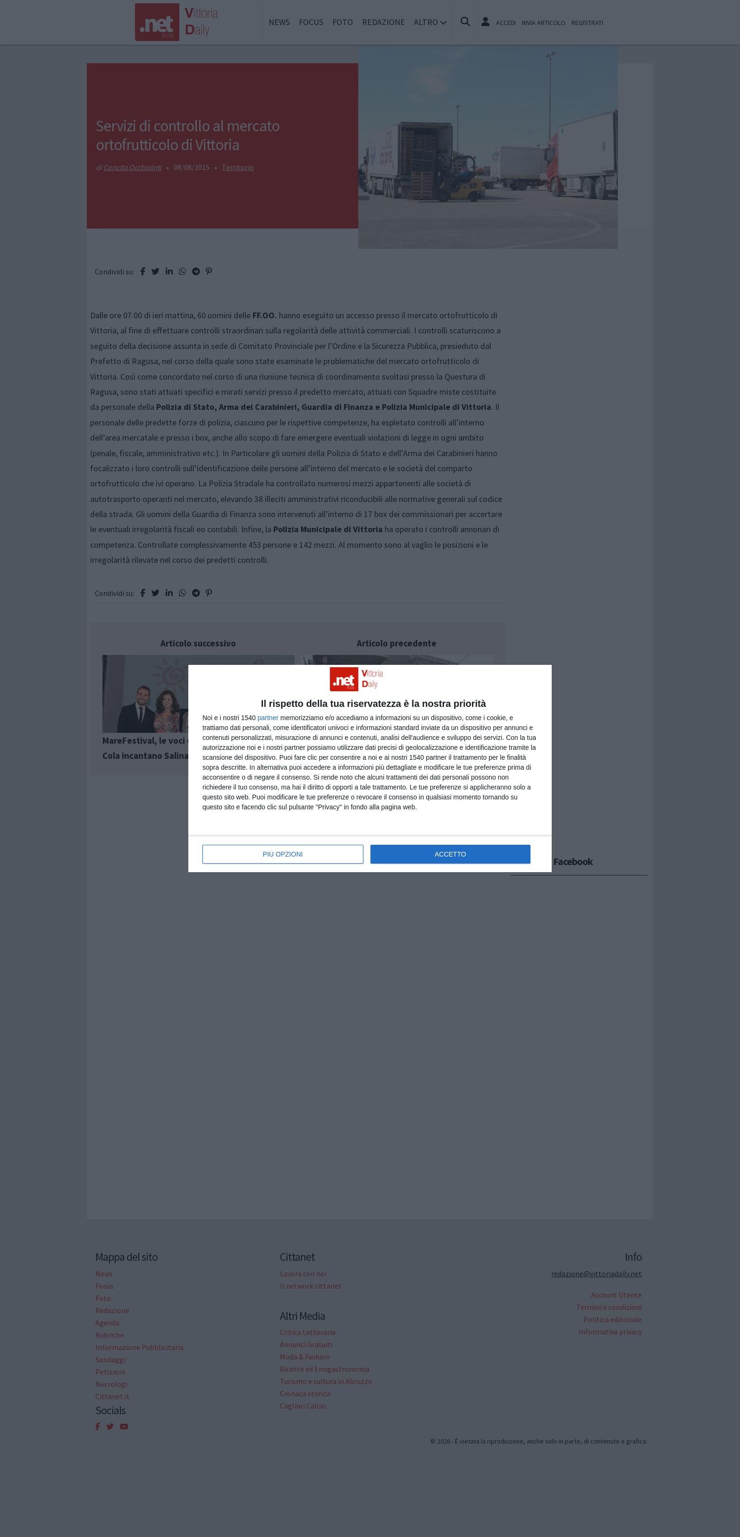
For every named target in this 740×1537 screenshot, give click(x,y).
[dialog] (370, 768)
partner (268, 717)
